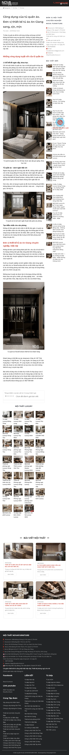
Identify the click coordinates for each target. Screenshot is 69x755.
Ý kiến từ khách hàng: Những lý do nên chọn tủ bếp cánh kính (59, 91)
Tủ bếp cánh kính (51, 691)
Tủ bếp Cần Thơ (29, 685)
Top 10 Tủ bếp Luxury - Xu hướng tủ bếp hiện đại (59, 101)
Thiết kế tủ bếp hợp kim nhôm (11, 735)
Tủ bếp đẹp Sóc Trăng (53, 710)
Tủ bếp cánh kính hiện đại (11, 740)
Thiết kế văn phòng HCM (32, 719)
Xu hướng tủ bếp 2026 (32, 727)
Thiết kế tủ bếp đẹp (31, 722)
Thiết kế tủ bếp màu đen (11, 738)
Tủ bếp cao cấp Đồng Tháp (54, 718)
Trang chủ (6, 8)
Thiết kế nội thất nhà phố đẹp (11, 714)
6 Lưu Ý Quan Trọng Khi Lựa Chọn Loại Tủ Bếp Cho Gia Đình (59, 145)
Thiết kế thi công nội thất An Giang (34, 697)
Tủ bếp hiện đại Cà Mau (53, 713)
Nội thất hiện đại (25, 668)
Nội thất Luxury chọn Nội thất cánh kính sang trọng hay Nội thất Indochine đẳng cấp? (59, 247)
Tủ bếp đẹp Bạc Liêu (52, 716)
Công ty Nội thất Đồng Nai (12, 745)
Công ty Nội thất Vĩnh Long (33, 739)
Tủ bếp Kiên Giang (30, 688)
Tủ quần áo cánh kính (31, 691)
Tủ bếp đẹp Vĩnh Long (53, 704)
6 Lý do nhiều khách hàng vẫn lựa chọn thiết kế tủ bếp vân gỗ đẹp (59, 75)
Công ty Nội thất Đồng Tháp (33, 733)
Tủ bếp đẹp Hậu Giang (53, 702)
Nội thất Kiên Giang (31, 713)
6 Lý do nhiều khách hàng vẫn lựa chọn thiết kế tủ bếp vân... (49, 566)
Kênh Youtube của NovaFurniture (8, 691)
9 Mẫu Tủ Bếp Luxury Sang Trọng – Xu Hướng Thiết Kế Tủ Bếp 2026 (59, 186)
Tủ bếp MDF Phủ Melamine (54, 685)
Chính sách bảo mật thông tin (13, 671)
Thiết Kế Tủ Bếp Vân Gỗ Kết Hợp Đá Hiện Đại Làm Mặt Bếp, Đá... (18, 565)
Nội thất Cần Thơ (51, 724)
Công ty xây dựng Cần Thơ (12, 705)
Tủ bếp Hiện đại (29, 679)
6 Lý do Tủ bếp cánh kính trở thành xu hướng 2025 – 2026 (58, 215)
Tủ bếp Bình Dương (31, 693)
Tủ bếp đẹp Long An (52, 696)
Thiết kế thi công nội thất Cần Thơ (34, 710)
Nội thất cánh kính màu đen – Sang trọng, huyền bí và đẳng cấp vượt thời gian (59, 135)
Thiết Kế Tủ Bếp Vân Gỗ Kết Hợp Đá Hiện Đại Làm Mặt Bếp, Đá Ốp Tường (59, 67)
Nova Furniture (8, 681)
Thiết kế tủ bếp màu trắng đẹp (12, 721)
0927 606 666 (60, 3)
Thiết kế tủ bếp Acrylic (10, 727)
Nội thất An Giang (30, 716)
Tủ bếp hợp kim (29, 682)
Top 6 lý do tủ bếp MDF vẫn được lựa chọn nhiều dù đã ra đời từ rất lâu (59, 236)
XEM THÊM (11, 574)
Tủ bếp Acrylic (50, 688)
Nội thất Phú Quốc (52, 727)
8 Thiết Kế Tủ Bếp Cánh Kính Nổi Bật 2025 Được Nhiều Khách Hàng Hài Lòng (59, 176)
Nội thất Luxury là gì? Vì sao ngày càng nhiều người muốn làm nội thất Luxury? (59, 207)
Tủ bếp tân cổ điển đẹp (11, 717)
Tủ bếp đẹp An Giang (52, 693)
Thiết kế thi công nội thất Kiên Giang (34, 702)
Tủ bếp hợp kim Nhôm (53, 682)
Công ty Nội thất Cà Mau (32, 741)
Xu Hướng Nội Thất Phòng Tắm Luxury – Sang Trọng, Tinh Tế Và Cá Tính (59, 164)
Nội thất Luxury (51, 730)
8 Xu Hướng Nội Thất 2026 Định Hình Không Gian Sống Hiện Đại (58, 198)
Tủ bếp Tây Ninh (51, 699)
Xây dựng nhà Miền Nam (11, 702)
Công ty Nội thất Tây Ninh (33, 744)
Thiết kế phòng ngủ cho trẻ (41, 668)
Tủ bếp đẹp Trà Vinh (52, 707)
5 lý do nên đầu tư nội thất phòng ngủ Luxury (59, 156)
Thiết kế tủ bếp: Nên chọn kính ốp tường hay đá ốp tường (59, 83)
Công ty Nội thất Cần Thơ (33, 730)
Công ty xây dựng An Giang (12, 708)
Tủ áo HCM (49, 679)
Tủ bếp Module (29, 725)
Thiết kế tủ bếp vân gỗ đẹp (12, 724)
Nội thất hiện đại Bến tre (32, 706)
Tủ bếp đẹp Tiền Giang (53, 721)
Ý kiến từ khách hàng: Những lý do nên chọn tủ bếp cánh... (50, 604)
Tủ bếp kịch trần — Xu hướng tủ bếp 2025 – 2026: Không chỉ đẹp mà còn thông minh (59, 257)
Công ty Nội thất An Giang (12, 743)
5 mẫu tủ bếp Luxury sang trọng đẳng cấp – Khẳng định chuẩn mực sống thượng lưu (59, 227)
